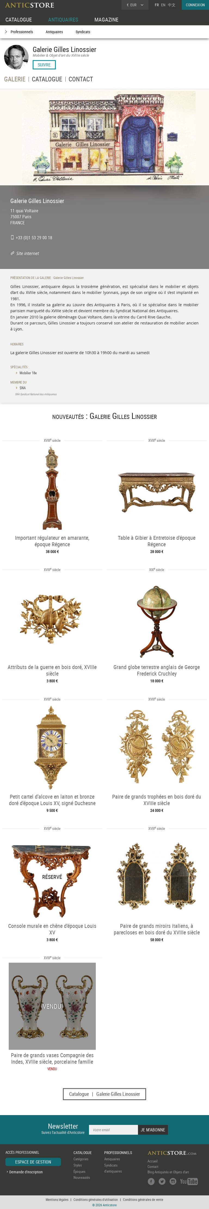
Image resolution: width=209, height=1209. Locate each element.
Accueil (152, 1161)
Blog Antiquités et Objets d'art (168, 1172)
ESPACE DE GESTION (33, 1162)
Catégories (80, 1158)
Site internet (27, 253)
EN (163, 4)
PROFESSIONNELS (118, 1152)
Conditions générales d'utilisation (95, 1199)
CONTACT (81, 80)
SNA (23, 387)
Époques (79, 1171)
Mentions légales (57, 1199)
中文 (172, 4)
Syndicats (83, 31)
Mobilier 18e (28, 372)
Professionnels (22, 31)
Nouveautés (81, 1177)
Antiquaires (54, 31)
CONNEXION (195, 4)
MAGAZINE (106, 19)
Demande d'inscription (26, 1171)
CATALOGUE (18, 19)
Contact (152, 1166)
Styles (77, 1165)
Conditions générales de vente (143, 1199)
